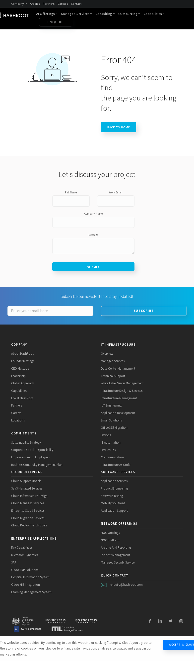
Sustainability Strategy (26, 442)
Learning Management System (31, 592)
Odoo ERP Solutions (24, 570)
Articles (35, 3)
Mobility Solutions (113, 503)
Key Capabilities (21, 547)
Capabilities (19, 391)
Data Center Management (118, 368)
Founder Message (22, 361)
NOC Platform (110, 540)
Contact (76, 3)
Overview (107, 353)
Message (93, 235)
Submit (93, 267)
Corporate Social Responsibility (32, 450)
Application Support (114, 510)
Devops (106, 435)
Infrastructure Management (119, 398)
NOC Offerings (110, 533)
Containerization (112, 457)
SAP (13, 562)
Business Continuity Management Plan (37, 465)
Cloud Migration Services (27, 518)
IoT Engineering (111, 405)
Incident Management (115, 555)
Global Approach (22, 383)
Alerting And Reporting (116, 547)
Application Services (114, 481)
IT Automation (111, 442)
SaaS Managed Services (26, 488)
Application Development (118, 413)
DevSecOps (108, 450)
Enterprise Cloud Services (27, 510)
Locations (18, 420)
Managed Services (113, 361)
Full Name (71, 192)
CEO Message (20, 368)
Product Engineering (114, 488)
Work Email (115, 192)
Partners (49, 3)
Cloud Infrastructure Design (29, 496)
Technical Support (113, 376)
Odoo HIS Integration (25, 584)
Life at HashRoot (22, 398)
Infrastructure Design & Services (121, 391)
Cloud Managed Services (27, 503)
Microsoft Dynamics (24, 555)
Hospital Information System (30, 577)
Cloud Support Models (26, 481)
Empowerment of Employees (30, 457)
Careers (63, 3)
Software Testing (112, 496)
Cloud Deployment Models (29, 525)
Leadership (18, 376)
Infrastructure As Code (115, 465)
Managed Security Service (117, 562)
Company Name (93, 213)
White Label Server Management (122, 383)
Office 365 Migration (114, 427)
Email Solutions (111, 420)
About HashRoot (22, 353)
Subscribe (144, 311)
